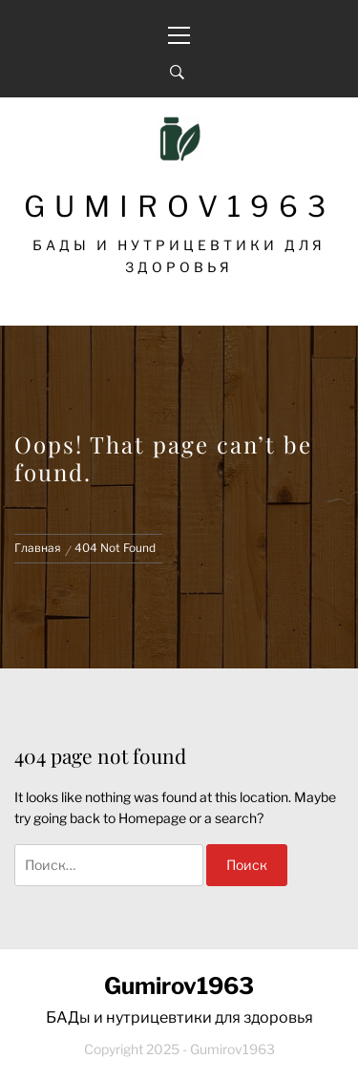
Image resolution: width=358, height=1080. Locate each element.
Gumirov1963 (179, 206)
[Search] (177, 72)
